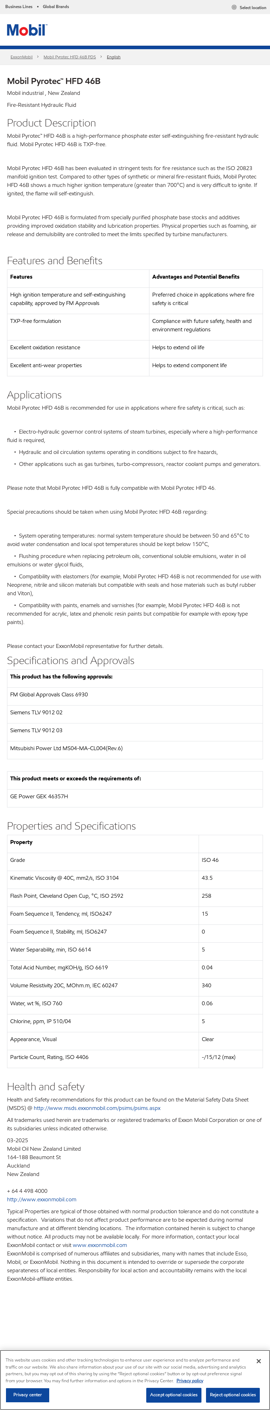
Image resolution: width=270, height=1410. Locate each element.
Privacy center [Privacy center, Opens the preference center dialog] (27, 1395)
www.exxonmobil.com (100, 1245)
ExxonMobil (22, 57)
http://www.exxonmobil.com (41, 1199)
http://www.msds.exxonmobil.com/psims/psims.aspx (97, 1108)
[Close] (258, 1361)
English (114, 57)
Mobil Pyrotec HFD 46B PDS (70, 57)
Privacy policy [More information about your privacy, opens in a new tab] (189, 1381)
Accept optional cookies (174, 1395)
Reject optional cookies (233, 1395)
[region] (135, 1380)
